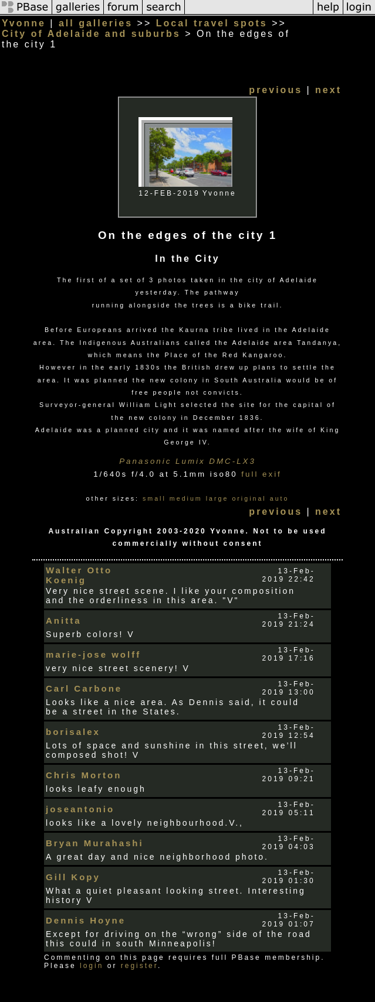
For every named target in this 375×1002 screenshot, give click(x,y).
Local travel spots (212, 23)
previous (275, 90)
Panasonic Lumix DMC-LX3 (187, 461)
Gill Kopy (73, 877)
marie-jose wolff (93, 654)
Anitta (64, 620)
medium (186, 498)
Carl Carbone (84, 688)
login (91, 966)
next (328, 90)
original (249, 498)
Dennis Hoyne (86, 920)
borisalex (73, 732)
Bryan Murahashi (95, 843)
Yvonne (24, 23)
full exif (261, 474)
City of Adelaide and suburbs (91, 34)
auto (279, 498)
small (154, 498)
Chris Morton (83, 775)
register (139, 966)
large (217, 498)
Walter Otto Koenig (79, 575)
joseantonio (80, 809)
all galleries (96, 23)
